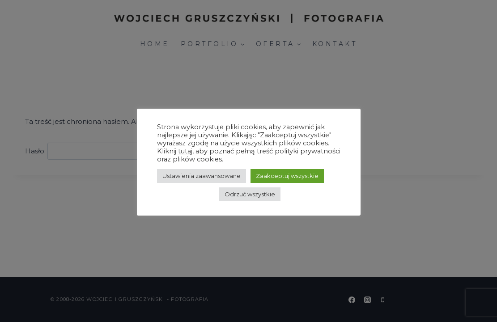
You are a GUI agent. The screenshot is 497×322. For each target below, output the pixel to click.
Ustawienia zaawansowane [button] (201, 175)
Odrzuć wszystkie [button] (250, 194)
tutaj (185, 151)
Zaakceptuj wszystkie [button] (287, 175)
